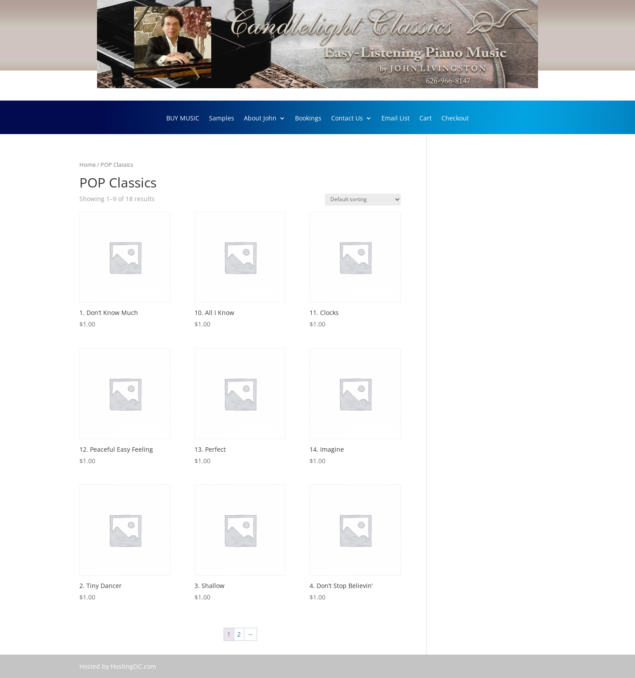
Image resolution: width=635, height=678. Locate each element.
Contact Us (347, 118)
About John (260, 118)
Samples (221, 118)
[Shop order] (363, 200)
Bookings (308, 118)
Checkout (455, 118)
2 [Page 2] (239, 634)
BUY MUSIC (182, 118)
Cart (425, 118)
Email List (395, 118)
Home (87, 165)
